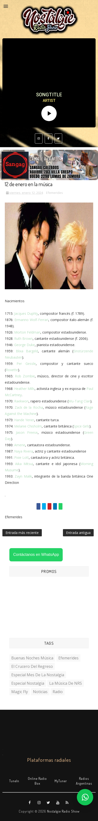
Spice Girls (81, 426)
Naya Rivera (23, 451)
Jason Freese (27, 432)
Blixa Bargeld (27, 351)
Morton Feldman (27, 332)
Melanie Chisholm (28, 426)
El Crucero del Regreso (32, 666)
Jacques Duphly (26, 313)
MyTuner (61, 781)
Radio (58, 691)
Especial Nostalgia (27, 683)
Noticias (40, 691)
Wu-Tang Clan (79, 401)
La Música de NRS (65, 683)
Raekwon (21, 401)
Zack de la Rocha (29, 407)
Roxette (12, 370)
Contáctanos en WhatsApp (36, 554)
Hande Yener (24, 420)
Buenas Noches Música (32, 658)
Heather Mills (24, 388)
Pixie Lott (21, 457)
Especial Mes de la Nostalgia (37, 674)
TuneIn (14, 781)
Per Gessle (26, 363)
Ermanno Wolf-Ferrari (31, 319)
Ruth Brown (23, 338)
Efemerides (54, 192)
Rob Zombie (25, 376)
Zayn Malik (23, 476)
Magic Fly (19, 691)
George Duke (24, 344)
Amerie (19, 445)
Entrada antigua (78, 532)
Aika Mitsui (24, 463)
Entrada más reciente (22, 532)
